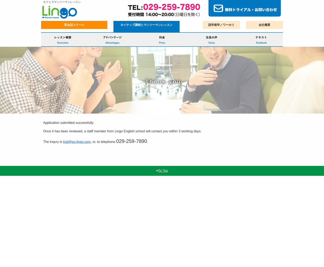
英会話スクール (74, 24)
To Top (162, 170)
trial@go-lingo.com (77, 142)
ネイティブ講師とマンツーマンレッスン (146, 24)
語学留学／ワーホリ (221, 24)
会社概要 (264, 24)
